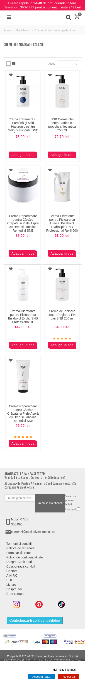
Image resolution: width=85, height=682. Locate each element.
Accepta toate (41, 676)
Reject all (69, 676)
